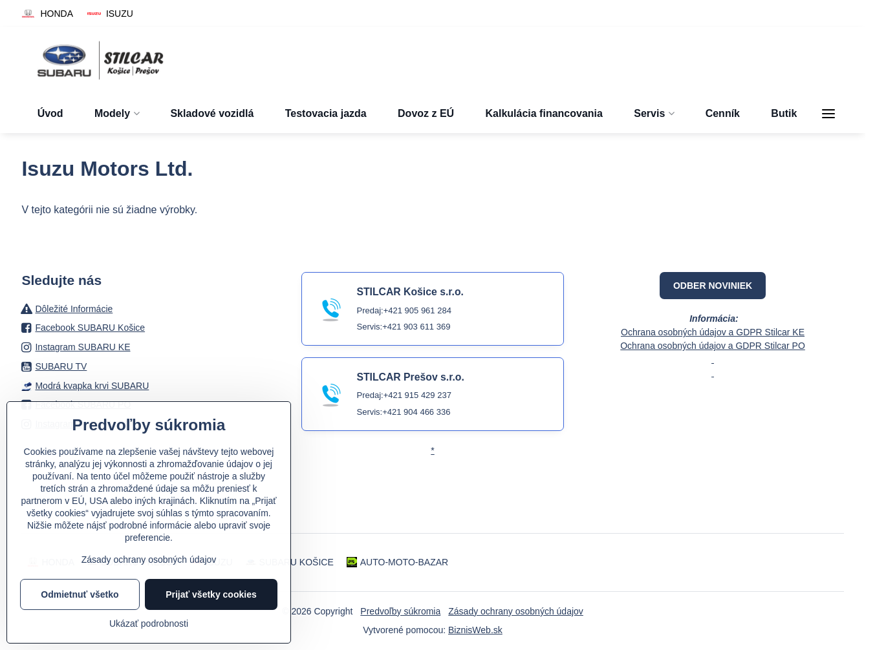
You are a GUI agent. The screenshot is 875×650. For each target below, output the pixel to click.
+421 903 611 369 (416, 326)
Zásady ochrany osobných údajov (515, 611)
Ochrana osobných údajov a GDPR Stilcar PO (712, 346)
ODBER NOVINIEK (712, 285)
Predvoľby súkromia (400, 611)
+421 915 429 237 (417, 395)
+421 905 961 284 (417, 310)
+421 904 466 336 (416, 412)
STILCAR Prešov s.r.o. (410, 377)
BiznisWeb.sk (475, 630)
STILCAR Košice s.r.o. (409, 291)
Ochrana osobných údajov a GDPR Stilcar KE (713, 332)
